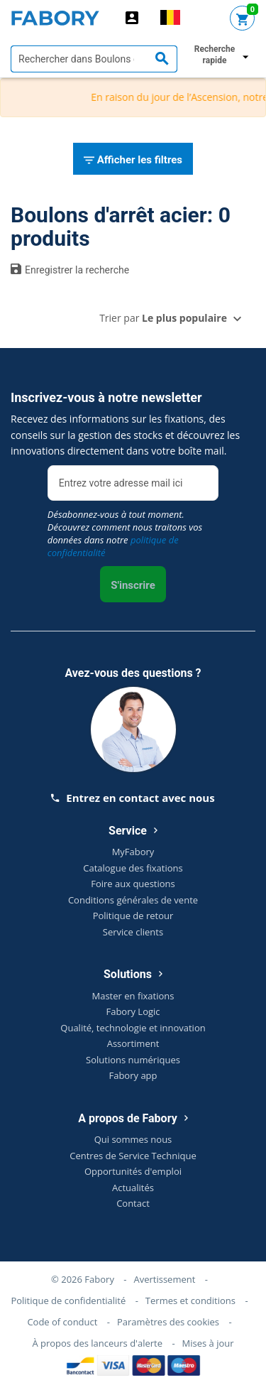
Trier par (163, 318)
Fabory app (133, 1075)
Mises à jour (208, 1343)
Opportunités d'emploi (133, 1171)
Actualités (133, 1187)
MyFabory (133, 851)
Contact (133, 1203)
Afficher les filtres (133, 160)
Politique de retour (133, 915)
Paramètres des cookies (168, 1321)
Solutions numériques (133, 1059)
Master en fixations (133, 995)
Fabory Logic (133, 1011)
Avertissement (164, 1279)
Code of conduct (62, 1321)
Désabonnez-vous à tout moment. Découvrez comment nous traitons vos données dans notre (125, 533)
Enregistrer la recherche (70, 269)
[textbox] (94, 58)
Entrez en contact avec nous (132, 798)
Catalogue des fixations (133, 868)
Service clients (133, 931)
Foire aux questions (133, 883)
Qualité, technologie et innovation (132, 1027)
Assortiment (133, 1043)
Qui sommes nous (133, 1139)
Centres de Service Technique (133, 1155)
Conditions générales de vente (133, 900)
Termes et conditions (190, 1300)
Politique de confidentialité (68, 1300)
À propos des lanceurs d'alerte (97, 1343)
